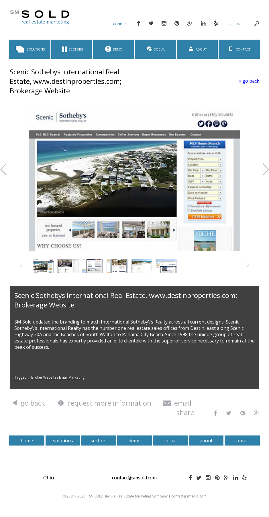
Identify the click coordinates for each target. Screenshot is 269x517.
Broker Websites (44, 377)
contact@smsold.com (134, 478)
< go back (249, 81)
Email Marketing (72, 377)
